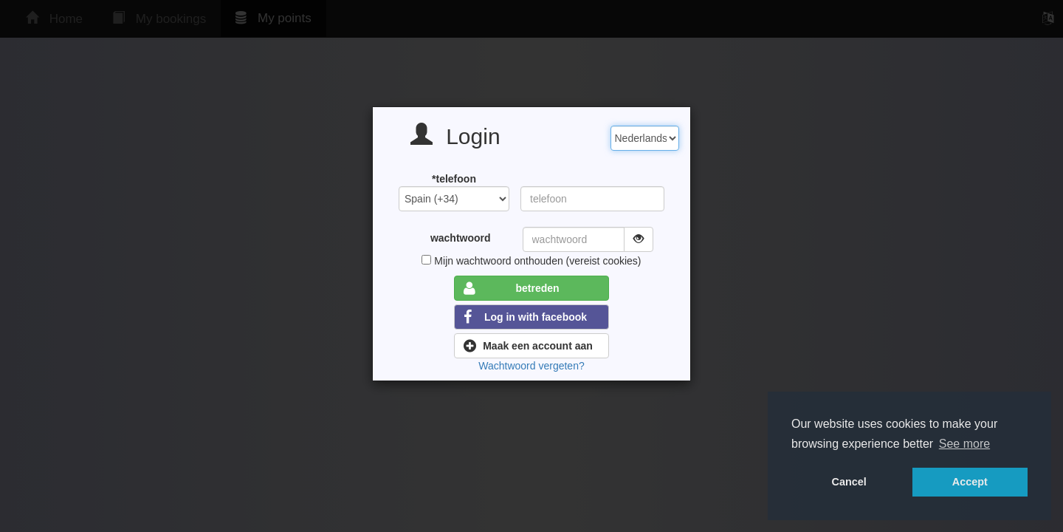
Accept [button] (970, 482)
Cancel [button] (849, 482)
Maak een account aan (528, 345)
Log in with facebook (525, 317)
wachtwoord (460, 238)
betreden (512, 288)
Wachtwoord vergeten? (531, 366)
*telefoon (454, 179)
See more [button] (964, 443)
